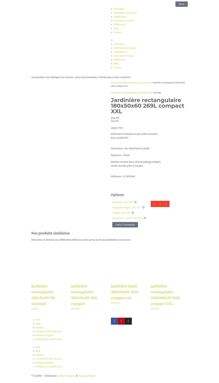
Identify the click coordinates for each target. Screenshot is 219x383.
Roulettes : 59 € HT (124, 202)
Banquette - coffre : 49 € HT (129, 218)
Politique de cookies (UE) (48, 339)
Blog (116, 28)
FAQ (37, 319)
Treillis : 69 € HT (123, 212)
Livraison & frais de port (48, 331)
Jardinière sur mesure (125, 12)
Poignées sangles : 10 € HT (128, 207)
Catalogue (119, 8)
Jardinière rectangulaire (140, 83)
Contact (118, 32)
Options (39, 327)
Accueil (114, 83)
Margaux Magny (87, 375)
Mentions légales (44, 335)
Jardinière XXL (145, 92)
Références (119, 24)
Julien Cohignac (67, 375)
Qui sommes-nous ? (124, 20)
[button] (149, 40)
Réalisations (120, 16)
